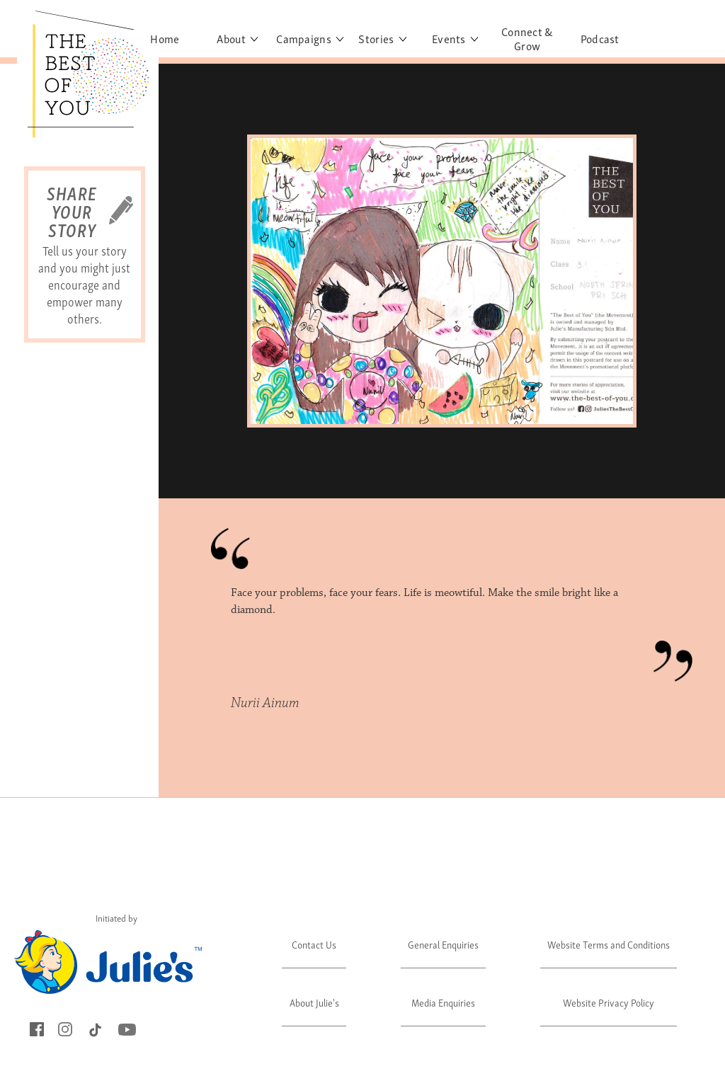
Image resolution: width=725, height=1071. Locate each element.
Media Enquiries (443, 1002)
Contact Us (314, 944)
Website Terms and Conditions (608, 944)
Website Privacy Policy (608, 1002)
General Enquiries (443, 944)
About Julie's (314, 1002)
